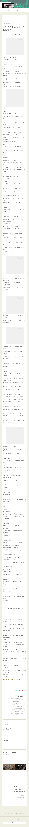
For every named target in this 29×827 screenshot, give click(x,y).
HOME (3, 10)
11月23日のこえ (7, 742)
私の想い (9, 10)
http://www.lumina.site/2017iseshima (11, 680)
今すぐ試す (19, 6)
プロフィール (17, 10)
